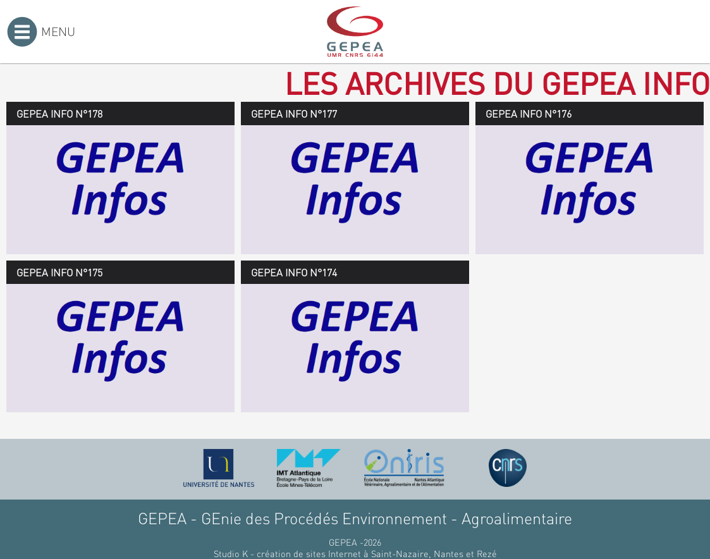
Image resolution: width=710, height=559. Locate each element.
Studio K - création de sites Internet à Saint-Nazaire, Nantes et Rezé (355, 553)
